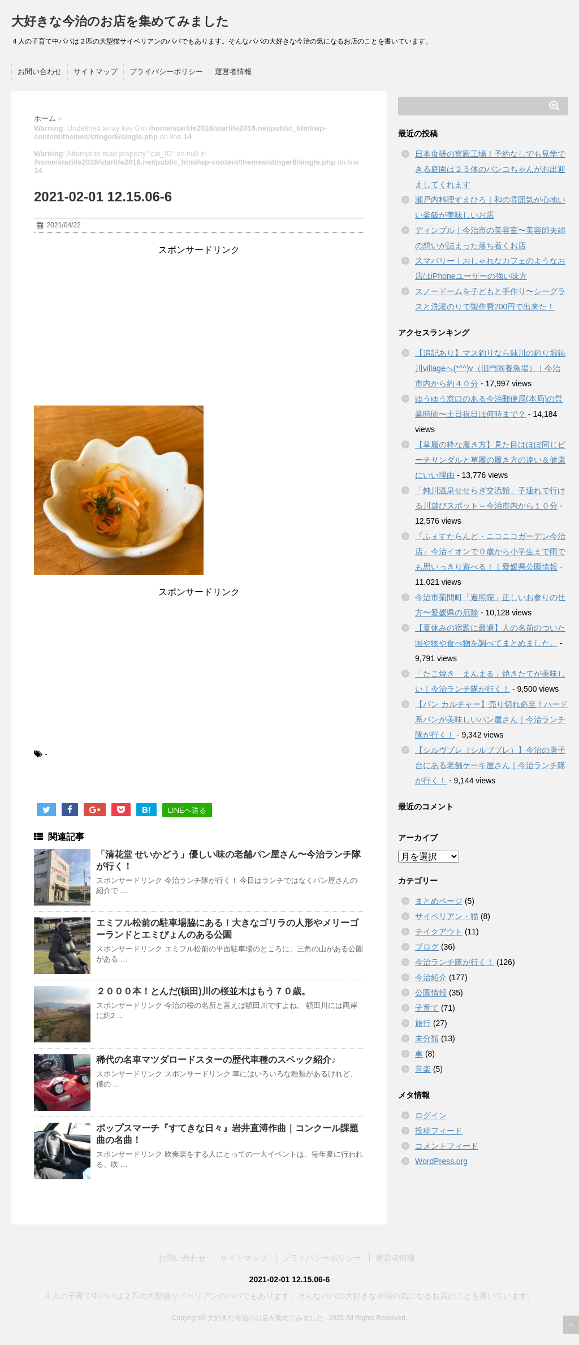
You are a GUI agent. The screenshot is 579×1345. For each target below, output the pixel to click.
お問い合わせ (40, 71)
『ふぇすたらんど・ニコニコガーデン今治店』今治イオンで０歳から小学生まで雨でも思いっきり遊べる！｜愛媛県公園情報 (490, 551)
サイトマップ (96, 71)
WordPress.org (441, 1161)
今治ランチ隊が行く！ (454, 962)
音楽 (423, 1069)
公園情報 (431, 992)
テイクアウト (439, 931)
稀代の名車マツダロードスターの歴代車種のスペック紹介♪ (216, 1059)
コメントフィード (446, 1145)
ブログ (427, 946)
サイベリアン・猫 (446, 916)
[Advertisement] (199, 327)
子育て (427, 1007)
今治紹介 (431, 977)
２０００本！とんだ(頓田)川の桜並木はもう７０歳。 (203, 991)
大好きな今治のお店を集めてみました (120, 21)
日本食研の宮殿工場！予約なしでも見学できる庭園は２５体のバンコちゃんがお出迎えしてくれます (490, 169)
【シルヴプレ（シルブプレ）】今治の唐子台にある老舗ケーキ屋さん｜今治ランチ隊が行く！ (490, 765)
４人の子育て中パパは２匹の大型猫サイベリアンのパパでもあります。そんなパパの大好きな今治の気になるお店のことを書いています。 (289, 1295)
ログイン (431, 1115)
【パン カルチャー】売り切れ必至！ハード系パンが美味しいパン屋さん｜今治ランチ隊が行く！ (491, 719)
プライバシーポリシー (166, 71)
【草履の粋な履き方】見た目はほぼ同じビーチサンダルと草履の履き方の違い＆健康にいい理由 (490, 460)
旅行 (423, 1023)
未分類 (427, 1038)
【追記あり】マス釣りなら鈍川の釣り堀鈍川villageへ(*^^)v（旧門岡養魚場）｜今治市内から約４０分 (490, 368)
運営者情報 (233, 71)
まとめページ (439, 901)
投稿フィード (439, 1130)
